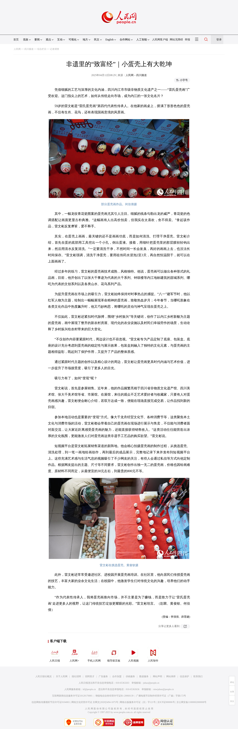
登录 (219, 39)
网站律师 (171, 676)
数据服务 (144, 676)
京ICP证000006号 (166, 702)
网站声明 (157, 676)
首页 (16, 39)
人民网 (17, 49)
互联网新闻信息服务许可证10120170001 (72, 696)
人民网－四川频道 (136, 75)
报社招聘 (76, 676)
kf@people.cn (89, 689)
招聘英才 (89, 676)
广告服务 (103, 676)
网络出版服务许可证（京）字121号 (138, 702)
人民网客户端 (160, 39)
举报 (187, 39)
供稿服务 (130, 676)
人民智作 (153, 654)
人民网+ (74, 654)
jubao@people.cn (151, 683)
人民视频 (133, 654)
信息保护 (184, 676)
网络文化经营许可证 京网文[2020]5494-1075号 (94, 702)
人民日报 (54, 654)
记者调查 (54, 49)
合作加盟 (116, 676)
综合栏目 (41, 49)
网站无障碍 (176, 39)
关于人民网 (61, 676)
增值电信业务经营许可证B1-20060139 (114, 696)
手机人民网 (94, 654)
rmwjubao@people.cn (163, 689)
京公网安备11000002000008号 (191, 702)
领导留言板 (113, 654)
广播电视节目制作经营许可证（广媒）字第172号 (161, 696)
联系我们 (198, 676)
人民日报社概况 (43, 676)
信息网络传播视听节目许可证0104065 (51, 702)
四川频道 (29, 49)
